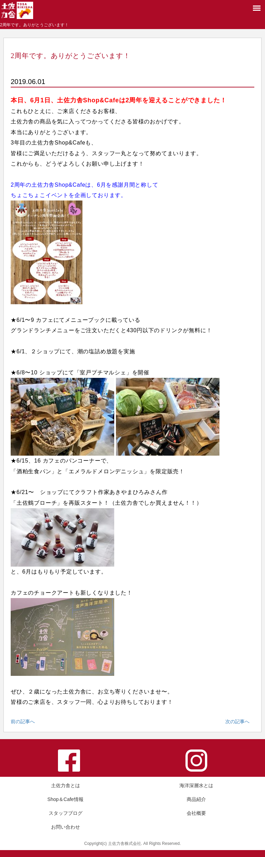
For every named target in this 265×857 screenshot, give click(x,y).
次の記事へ (237, 721)
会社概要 (196, 813)
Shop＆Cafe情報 (65, 799)
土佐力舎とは (65, 785)
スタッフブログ (65, 813)
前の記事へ (23, 721)
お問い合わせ (65, 827)
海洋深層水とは (196, 785)
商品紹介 (196, 799)
